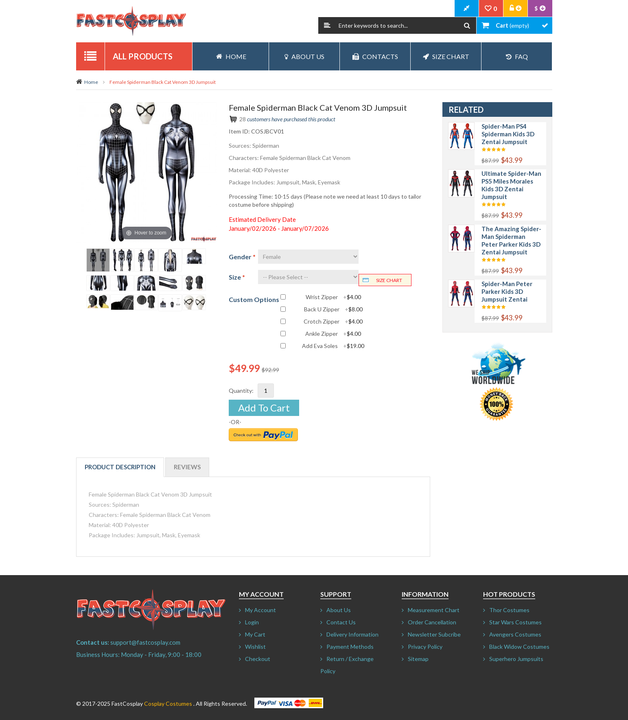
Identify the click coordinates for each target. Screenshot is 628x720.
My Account (260, 609)
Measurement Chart (434, 609)
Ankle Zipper (333, 334)
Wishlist (255, 646)
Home (91, 82)
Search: (327, 25)
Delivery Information (352, 634)
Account (515, 8)
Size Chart (446, 56)
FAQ (517, 56)
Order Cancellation (432, 622)
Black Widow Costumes (519, 646)
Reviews (187, 467)
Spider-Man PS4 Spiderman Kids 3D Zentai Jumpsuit (507, 134)
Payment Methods (350, 646)
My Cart (255, 634)
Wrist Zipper (333, 297)
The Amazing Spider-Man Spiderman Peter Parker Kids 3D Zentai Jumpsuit (511, 240)
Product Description (120, 467)
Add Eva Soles (333, 346)
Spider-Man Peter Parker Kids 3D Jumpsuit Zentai (506, 291)
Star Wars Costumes (515, 622)
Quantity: (241, 390)
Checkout (257, 658)
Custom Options (254, 299)
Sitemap (418, 658)
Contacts (375, 56)
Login (252, 622)
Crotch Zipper (333, 321)
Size (237, 277)
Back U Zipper (333, 309)
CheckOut (467, 8)
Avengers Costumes (515, 634)
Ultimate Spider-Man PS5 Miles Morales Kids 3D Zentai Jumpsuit (511, 185)
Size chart (389, 280)
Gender (242, 256)
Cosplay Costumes (168, 703)
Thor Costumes (509, 609)
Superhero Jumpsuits (516, 658)
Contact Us (341, 622)
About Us (304, 56)
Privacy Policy (425, 646)
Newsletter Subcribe (434, 634)
